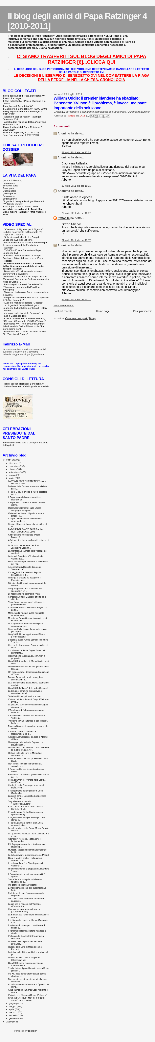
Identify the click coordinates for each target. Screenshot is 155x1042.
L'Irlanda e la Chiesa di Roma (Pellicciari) (27, 995)
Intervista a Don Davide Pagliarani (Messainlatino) (24, 958)
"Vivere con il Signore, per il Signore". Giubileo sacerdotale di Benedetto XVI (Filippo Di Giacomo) (23, 232)
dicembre (14, 463)
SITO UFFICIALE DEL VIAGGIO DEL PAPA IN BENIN (25, 807)
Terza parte (9, 188)
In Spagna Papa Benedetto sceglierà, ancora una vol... (25, 624)
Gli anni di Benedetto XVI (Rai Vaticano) (25, 321)
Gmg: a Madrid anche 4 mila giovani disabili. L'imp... (25, 859)
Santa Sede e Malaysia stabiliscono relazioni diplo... (25, 880)
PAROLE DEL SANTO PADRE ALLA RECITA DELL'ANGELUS (25, 530)
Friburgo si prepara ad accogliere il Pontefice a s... (24, 578)
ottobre (13, 469)
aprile (12, 1009)
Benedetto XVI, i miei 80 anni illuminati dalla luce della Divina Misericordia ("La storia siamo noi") (24, 326)
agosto (12, 475)
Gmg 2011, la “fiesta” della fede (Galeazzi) (28, 688)
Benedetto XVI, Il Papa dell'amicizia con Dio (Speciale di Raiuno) (24, 332)
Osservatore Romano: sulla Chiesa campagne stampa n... (24, 509)
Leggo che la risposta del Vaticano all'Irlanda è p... (24, 905)
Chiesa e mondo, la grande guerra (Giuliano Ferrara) (24, 910)
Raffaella (64, 218)
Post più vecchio (142, 311)
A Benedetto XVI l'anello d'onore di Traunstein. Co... (24, 568)
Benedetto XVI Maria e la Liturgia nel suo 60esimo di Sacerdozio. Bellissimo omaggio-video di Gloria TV (26, 279)
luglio (12, 478)
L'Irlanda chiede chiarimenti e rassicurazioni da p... (22, 732)
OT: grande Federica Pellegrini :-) (24, 885)
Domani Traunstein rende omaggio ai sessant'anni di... (25, 678)
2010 (9, 1021)
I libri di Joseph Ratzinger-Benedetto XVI (24, 383)
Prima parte (9, 183)
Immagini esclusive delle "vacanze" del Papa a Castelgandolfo (23, 314)
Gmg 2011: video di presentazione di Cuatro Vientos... (25, 964)
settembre (14, 472)
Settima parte (10, 198)
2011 (9, 460)
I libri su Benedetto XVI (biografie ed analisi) (26, 386)
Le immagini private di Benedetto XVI (23, 284)
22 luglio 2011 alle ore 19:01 (76, 186)
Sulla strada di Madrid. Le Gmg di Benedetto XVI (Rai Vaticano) (21, 238)
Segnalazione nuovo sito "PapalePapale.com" (19, 802)
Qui (130, 111)
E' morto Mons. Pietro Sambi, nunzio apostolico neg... (25, 813)
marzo (12, 1012)
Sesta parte (9, 196)
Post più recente (62, 311)
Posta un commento (63, 305)
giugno (12, 1003)
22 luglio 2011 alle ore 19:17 (76, 240)
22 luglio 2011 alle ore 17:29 (76, 152)
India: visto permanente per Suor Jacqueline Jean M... (23, 546)
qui (63, 111)
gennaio (13, 1018)
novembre (14, 466)
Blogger (32, 1031)
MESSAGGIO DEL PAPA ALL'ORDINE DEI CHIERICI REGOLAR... (28, 748)
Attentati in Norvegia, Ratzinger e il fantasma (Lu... (24, 840)
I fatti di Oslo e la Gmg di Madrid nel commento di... (25, 754)
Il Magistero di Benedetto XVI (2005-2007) (25, 108)
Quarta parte (9, 190)
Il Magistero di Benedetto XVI (18, 106)
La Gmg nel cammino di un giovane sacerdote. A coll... (25, 692)
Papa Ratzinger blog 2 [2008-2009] (21, 132)
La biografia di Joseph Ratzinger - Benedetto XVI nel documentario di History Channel (25, 308)
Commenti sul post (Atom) (80, 318)
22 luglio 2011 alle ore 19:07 (76, 213)
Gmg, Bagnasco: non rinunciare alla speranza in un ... (25, 589)
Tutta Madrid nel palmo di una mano (25, 696)
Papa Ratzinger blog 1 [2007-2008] (21, 135)
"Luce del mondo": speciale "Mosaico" (23, 302)
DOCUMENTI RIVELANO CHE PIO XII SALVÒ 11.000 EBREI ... (26, 999)
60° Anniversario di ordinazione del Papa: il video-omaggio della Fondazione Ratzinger (25, 245)
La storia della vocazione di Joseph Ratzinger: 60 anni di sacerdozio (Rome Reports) (23, 258)
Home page (103, 311)
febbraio (13, 1015)
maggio (13, 1006)
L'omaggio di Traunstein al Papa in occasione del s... (24, 573)
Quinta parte (9, 193)
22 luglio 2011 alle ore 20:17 (76, 299)
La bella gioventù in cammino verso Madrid (28, 855)
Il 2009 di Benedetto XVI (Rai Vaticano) (24, 318)
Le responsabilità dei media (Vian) (24, 594)
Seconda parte (10, 185)
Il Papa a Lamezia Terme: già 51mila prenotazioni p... (25, 824)
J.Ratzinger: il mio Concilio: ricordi (20, 206)
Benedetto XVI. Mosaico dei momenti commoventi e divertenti (23, 272)
